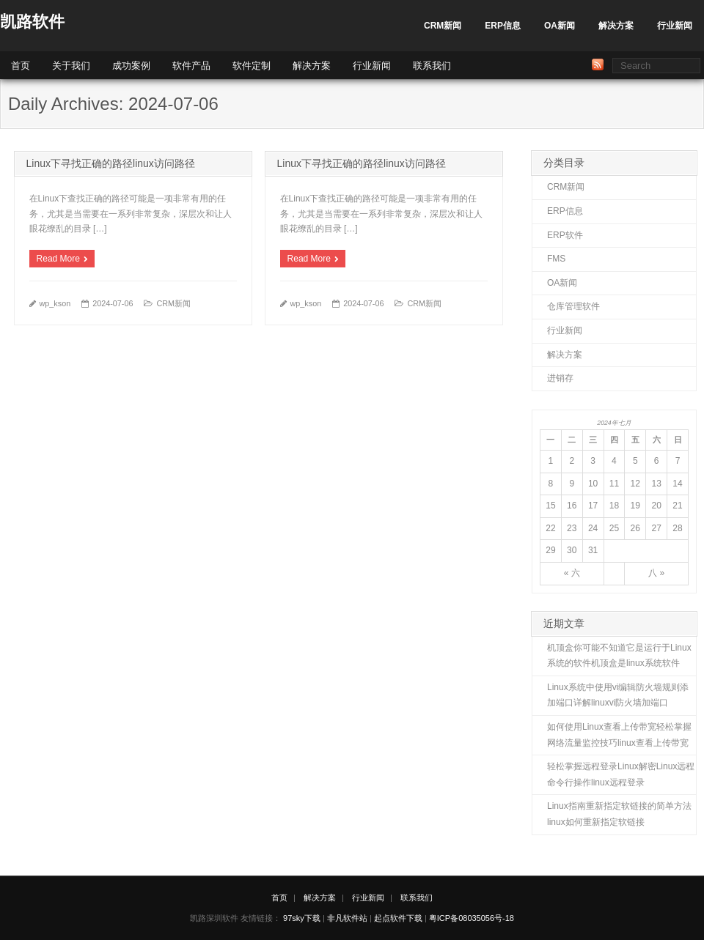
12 (635, 483)
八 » (656, 573)
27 (656, 528)
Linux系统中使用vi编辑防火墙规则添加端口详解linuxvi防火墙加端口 (618, 695)
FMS (556, 258)
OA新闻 (559, 26)
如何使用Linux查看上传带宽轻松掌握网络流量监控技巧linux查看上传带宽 (619, 735)
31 (593, 550)
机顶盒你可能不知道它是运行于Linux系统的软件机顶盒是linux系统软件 (619, 656)
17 (593, 505)
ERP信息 (503, 26)
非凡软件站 (347, 918)
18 (614, 505)
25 (614, 528)
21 (677, 505)
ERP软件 (565, 235)
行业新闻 (674, 26)
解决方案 (616, 26)
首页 (20, 65)
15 (550, 505)
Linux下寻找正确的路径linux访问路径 (110, 163)
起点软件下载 (398, 918)
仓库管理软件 (573, 306)
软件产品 (191, 65)
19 (635, 505)
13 (656, 483)
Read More (58, 258)
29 (550, 550)
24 (593, 528)
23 (571, 528)
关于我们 (71, 65)
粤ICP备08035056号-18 (471, 918)
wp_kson (55, 303)
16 (571, 505)
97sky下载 (301, 918)
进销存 (560, 378)
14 (677, 483)
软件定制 (251, 65)
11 (614, 483)
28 (677, 528)
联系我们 (432, 65)
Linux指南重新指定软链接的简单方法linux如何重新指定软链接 (619, 814)
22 (550, 528)
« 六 (572, 573)
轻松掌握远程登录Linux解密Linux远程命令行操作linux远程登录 (620, 774)
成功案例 (131, 65)
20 (656, 505)
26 (635, 528)
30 (571, 550)
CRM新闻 (442, 26)
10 (593, 483)
